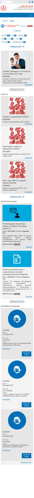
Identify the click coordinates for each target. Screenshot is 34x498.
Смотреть (29, 247)
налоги (19, 39)
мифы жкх (23, 35)
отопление (6, 42)
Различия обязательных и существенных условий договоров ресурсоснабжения (15, 272)
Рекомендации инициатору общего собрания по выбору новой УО (15, 226)
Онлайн (6, 330)
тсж (11, 39)
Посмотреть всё (26, 462)
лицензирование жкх (19, 42)
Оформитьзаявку (26, 354)
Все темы (6, 35)
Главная (5, 21)
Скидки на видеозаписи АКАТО (16, 117)
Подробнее (28, 84)
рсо (4, 39)
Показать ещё (17, 47)
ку (14, 35)
